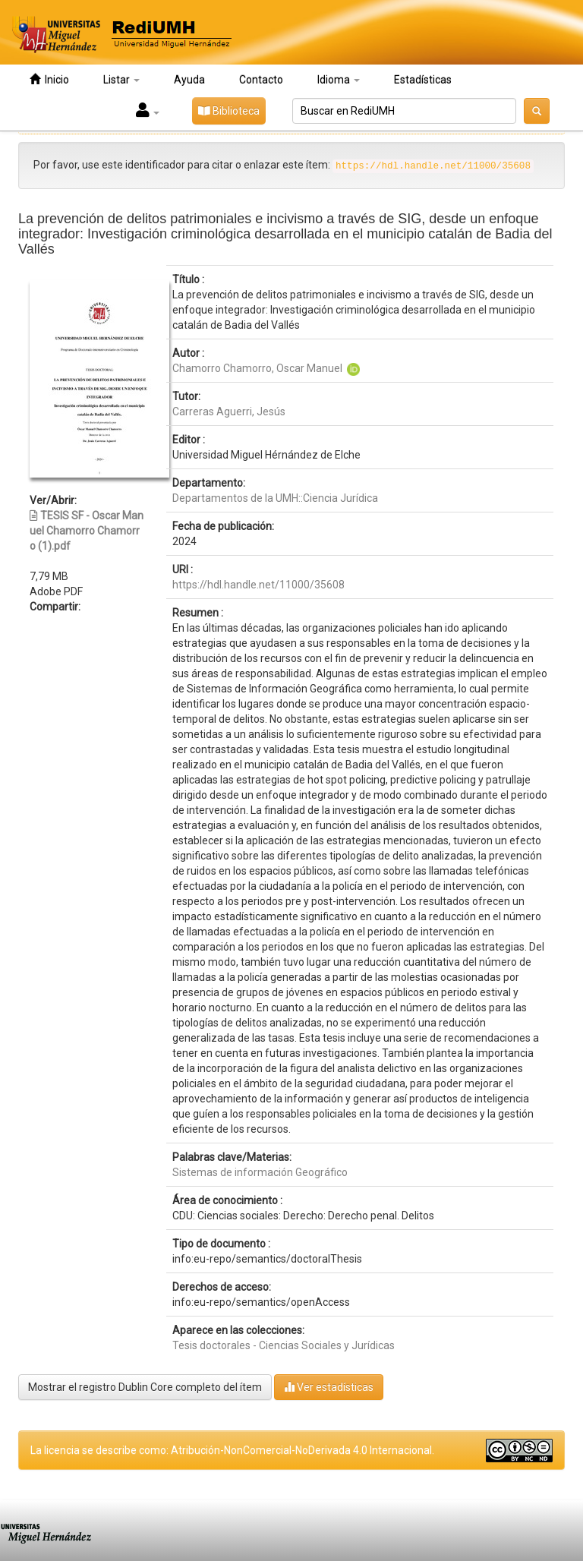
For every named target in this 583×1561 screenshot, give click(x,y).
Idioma (338, 80)
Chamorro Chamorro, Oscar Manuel (257, 368)
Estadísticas (423, 80)
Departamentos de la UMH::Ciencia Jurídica (275, 498)
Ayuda (189, 80)
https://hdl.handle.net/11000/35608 (258, 585)
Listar (121, 80)
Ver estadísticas (328, 1386)
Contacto (261, 80)
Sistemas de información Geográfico (260, 1172)
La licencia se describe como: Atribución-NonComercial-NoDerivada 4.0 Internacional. (232, 1450)
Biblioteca (229, 111)
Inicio (49, 79)
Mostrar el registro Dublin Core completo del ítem (145, 1387)
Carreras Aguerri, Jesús (228, 411)
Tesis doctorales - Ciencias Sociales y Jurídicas (283, 1345)
